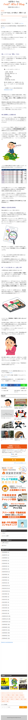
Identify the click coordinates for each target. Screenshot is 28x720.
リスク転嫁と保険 (4, 390)
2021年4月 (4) (5, 605)
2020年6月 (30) (6, 632)
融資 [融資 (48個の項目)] (25, 699)
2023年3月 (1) (5, 566)
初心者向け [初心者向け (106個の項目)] (11, 697)
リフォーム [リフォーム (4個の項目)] (3, 695)
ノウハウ (3, 20)
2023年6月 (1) (5, 557)
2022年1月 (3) (5, 582)
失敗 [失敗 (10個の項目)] (19, 697)
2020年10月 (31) (6, 621)
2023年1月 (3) (5, 569)
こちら (21, 23)
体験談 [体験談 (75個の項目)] (17, 695)
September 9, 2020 (8, 89)
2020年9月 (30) (6, 624)
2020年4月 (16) (6, 638)
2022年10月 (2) (6, 571)
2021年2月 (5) (5, 610)
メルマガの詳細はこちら (21, 462)
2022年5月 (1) (5, 580)
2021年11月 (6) (6, 588)
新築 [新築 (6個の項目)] (2, 699)
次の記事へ (24, 388)
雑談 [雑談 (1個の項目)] (7, 701)
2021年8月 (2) (5, 596)
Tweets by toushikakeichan (7, 642)
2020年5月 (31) (6, 635)
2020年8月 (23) (6, 627)
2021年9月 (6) (5, 594)
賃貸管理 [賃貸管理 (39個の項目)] (3, 701)
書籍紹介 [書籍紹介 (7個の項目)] (17, 699)
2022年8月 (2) (5, 577)
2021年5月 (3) (5, 602)
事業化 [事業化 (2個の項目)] (8, 695)
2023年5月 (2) (5, 560)
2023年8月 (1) (5, 552)
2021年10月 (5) (6, 591)
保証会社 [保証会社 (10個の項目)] (21, 695)
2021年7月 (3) (5, 599)
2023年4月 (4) (5, 563)
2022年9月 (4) (5, 574)
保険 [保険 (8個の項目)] (2, 697)
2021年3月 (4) (5, 607)
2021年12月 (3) (6, 585)
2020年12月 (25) (6, 616)
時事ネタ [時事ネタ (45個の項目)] (12, 699)
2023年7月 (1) (5, 555)
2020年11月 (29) (6, 618)
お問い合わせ (5, 542)
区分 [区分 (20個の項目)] (16, 697)
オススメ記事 (5, 535)
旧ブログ (4, 545)
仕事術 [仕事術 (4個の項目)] (13, 695)
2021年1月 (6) (5, 613)
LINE (24, 385)
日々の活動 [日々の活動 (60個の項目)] (7, 699)
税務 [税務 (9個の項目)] (21, 699)
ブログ (3, 533)
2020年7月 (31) (6, 630)
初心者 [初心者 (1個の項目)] (6, 697)
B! (17, 385)
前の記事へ (4, 388)
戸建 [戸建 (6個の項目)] (23, 697)
